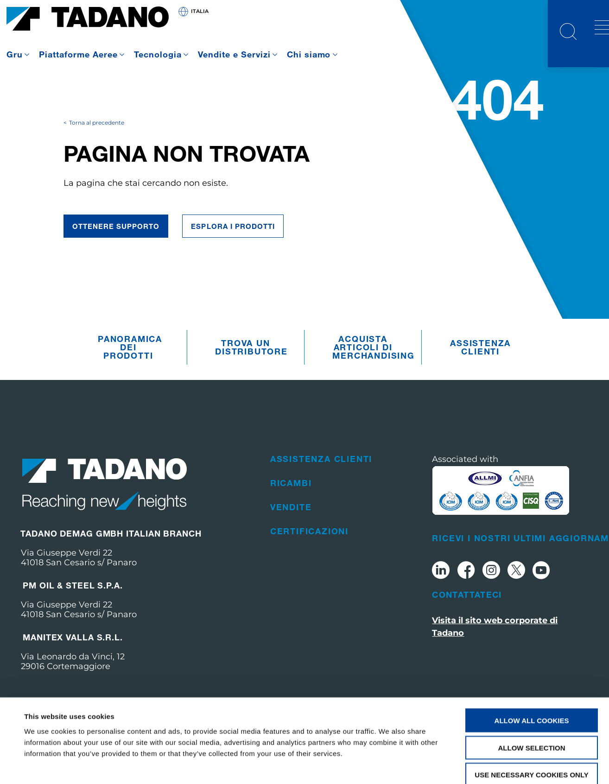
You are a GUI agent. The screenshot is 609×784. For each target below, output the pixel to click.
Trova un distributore (247, 364)
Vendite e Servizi (234, 54)
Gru (14, 54)
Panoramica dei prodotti (130, 364)
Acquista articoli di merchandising (365, 364)
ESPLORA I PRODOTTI (233, 243)
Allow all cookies (532, 670)
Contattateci (466, 611)
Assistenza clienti (480, 364)
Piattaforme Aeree (78, 54)
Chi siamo (309, 54)
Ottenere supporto (116, 243)
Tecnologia (158, 54)
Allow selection (531, 698)
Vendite (291, 523)
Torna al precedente (96, 139)
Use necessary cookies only (531, 725)
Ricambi (291, 499)
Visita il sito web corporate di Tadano (495, 643)
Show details (389, 766)
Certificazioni (309, 548)
